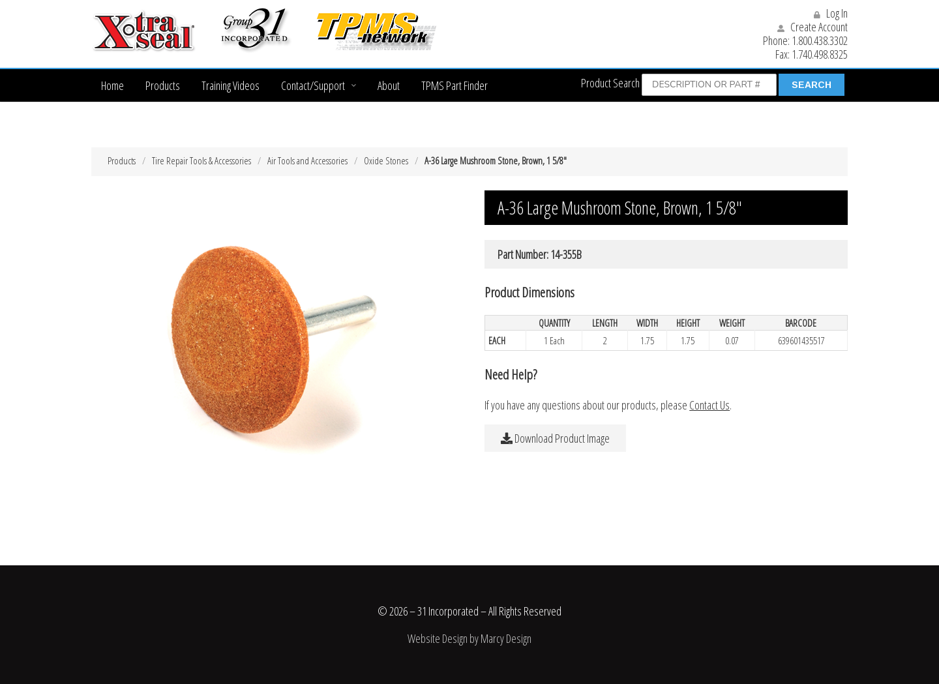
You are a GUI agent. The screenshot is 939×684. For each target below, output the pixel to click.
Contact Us (709, 405)
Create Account (812, 27)
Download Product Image (555, 438)
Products (162, 85)
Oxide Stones (386, 160)
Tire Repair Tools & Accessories (201, 160)
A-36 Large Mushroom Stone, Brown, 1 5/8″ (496, 160)
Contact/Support (313, 85)
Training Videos (230, 85)
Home (112, 85)
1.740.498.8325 (820, 54)
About (389, 85)
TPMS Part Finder (454, 85)
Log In (831, 13)
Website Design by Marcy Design (469, 638)
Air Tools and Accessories (307, 160)
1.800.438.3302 (820, 40)
